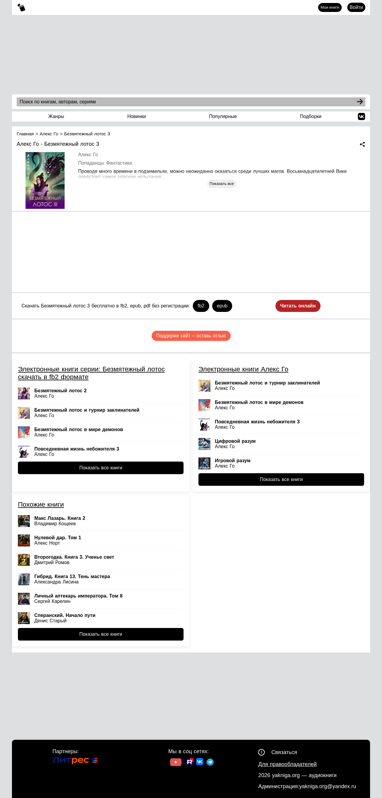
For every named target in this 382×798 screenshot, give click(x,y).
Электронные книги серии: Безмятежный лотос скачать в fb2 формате (91, 373)
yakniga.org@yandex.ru (327, 786)
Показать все (222, 183)
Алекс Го (88, 154)
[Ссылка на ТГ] (210, 763)
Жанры (56, 116)
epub (222, 305)
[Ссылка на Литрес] (75, 761)
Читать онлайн (298, 305)
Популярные (223, 116)
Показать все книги (100, 467)
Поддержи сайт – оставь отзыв (191, 335)
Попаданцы (91, 163)
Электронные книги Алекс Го (243, 369)
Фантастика (119, 163)
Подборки (310, 116)
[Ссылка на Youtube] (175, 763)
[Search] (360, 101)
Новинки (136, 116)
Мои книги (330, 7)
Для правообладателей (287, 764)
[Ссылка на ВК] (200, 763)
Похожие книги (41, 504)
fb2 (201, 305)
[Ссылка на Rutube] (190, 763)
